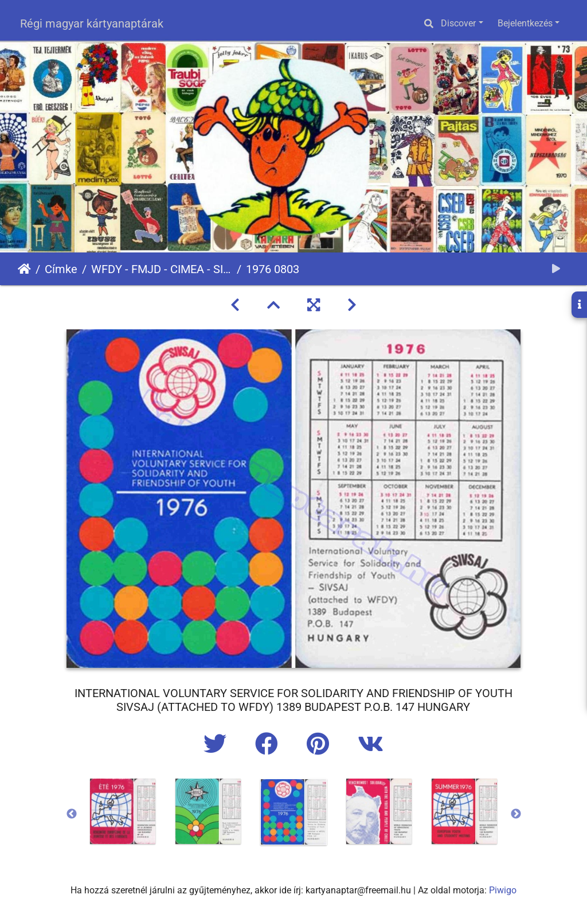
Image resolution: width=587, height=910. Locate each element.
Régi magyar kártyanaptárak (91, 23)
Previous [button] (71, 814)
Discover (458, 23)
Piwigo (502, 890)
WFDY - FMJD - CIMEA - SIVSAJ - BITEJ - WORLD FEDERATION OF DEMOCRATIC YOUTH (161, 269)
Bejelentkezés (525, 23)
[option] (123, 811)
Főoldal (24, 269)
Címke (61, 269)
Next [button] (516, 814)
